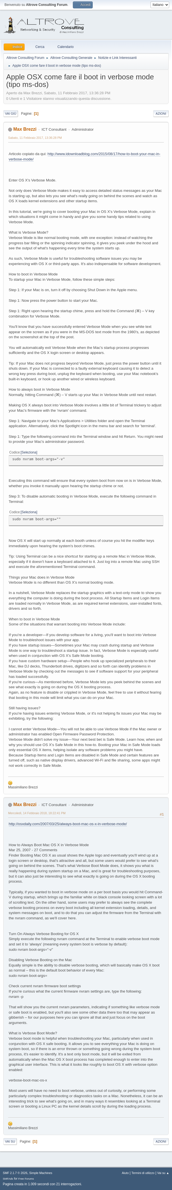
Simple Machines (40, 1173)
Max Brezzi (24, 129)
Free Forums (26, 1178)
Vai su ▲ (163, 1173)
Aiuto (125, 1173)
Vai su (10, 1141)
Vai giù (10, 113)
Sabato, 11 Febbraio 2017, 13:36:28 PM (35, 137)
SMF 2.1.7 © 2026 (15, 1173)
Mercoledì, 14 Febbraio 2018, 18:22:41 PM (37, 813)
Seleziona (29, 452)
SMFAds (8, 1178)
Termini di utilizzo (142, 1173)
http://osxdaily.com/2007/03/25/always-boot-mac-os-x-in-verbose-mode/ (68, 824)
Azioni (161, 113)
